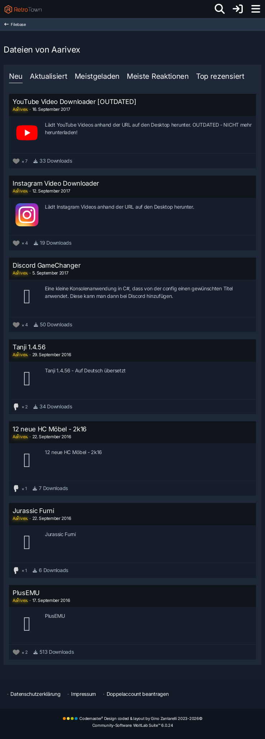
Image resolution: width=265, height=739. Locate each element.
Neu (16, 76)
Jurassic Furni (33, 510)
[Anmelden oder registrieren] (238, 9)
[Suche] (220, 9)
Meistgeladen (97, 76)
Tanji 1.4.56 (29, 347)
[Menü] (255, 9)
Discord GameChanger (46, 265)
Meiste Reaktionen (158, 76)
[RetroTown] (23, 9)
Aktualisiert (48, 76)
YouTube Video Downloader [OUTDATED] (74, 101)
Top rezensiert (220, 76)
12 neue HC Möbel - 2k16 (50, 429)
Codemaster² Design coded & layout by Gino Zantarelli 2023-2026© (140, 718)
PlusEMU (26, 593)
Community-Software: (132, 725)
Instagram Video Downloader (56, 183)
